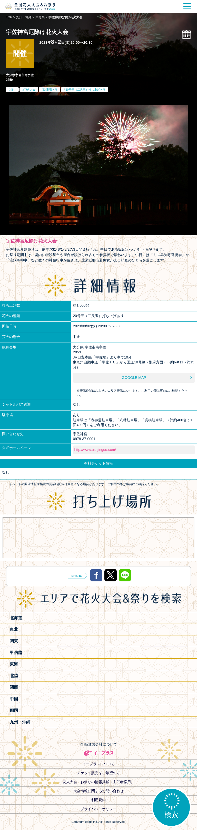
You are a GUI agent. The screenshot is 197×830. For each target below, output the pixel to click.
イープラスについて (98, 764)
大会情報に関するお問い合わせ (98, 791)
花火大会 (29, 89)
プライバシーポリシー (98, 809)
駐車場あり (50, 89)
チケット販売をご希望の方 (98, 773)
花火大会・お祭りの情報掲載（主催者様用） (98, 782)
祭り (13, 89)
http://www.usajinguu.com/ (95, 450)
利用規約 (98, 800)
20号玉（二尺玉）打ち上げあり (85, 89)
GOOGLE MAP (134, 377)
